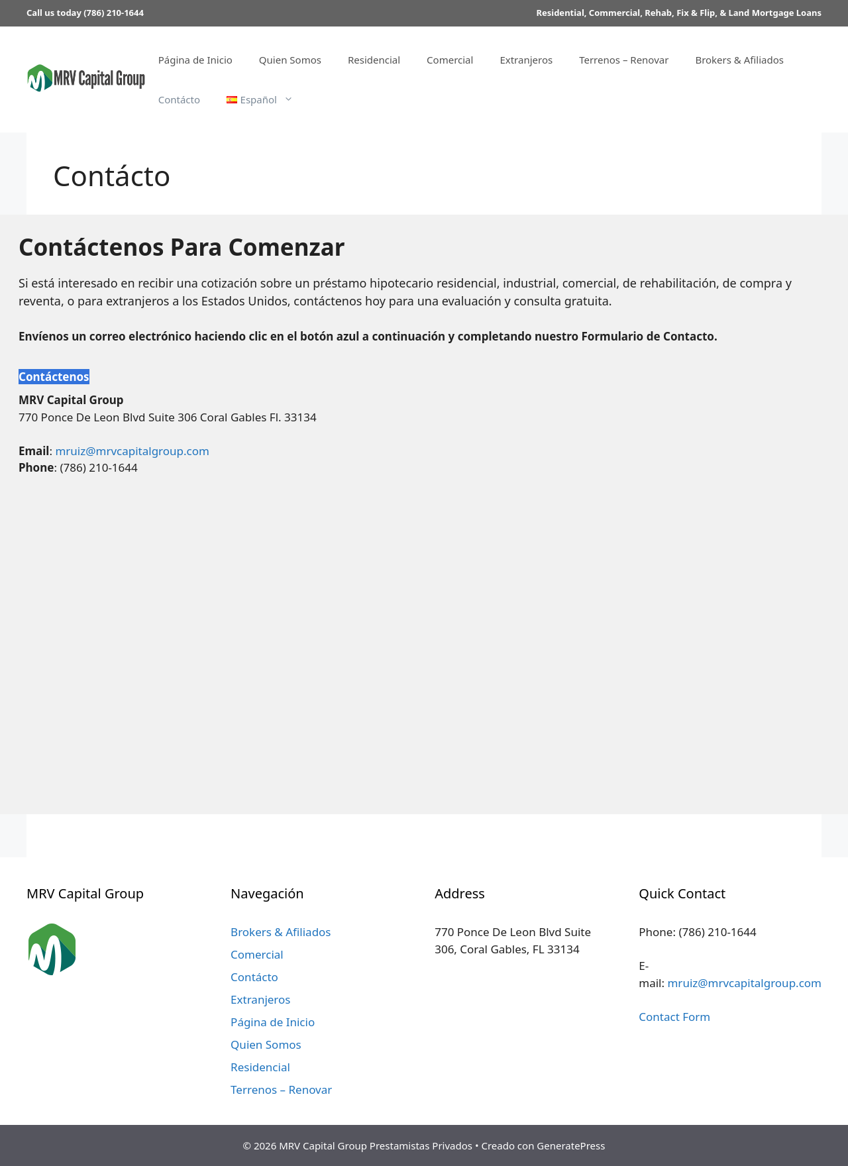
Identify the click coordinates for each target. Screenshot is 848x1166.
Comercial (450, 59)
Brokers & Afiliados (739, 59)
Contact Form (674, 1016)
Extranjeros (526, 59)
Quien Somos (290, 59)
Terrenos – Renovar (623, 59)
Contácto (179, 99)
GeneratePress (571, 1145)
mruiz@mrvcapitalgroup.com (132, 450)
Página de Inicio (195, 59)
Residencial (374, 59)
